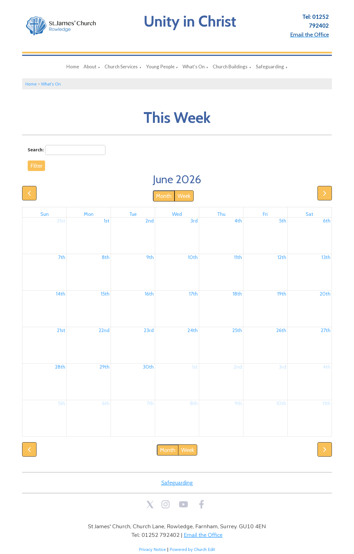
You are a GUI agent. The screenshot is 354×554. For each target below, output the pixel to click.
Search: (36, 149)
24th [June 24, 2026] (193, 330)
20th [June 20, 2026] (325, 294)
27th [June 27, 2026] (325, 330)
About (90, 66)
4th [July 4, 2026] (326, 367)
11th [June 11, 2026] (238, 257)
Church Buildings (230, 66)
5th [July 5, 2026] (61, 403)
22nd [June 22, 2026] (104, 330)
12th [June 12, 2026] (281, 257)
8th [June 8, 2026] (106, 257)
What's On (194, 66)
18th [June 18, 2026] (237, 294)
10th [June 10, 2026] (193, 257)
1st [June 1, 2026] (107, 221)
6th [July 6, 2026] (106, 403)
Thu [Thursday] (221, 214)
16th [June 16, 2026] (149, 294)
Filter (36, 165)
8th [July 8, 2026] (194, 403)
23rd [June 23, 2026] (149, 330)
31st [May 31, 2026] (61, 221)
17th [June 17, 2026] (193, 294)
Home (72, 66)
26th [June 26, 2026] (281, 330)
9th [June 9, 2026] (150, 257)
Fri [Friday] (265, 214)
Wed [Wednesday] (177, 214)
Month (163, 196)
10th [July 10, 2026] (281, 403)
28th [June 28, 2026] (60, 367)
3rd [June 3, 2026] (194, 221)
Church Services (121, 66)
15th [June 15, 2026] (105, 294)
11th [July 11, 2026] (326, 403)
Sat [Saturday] (309, 214)
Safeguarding (270, 66)
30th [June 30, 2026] (148, 367)
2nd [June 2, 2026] (149, 221)
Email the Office (203, 535)
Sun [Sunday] (44, 214)
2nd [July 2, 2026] (238, 367)
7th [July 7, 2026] (150, 403)
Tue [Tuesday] (133, 214)
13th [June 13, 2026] (325, 257)
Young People (160, 66)
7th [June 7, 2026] (61, 257)
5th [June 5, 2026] (282, 221)
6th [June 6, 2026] (326, 221)
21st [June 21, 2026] (61, 330)
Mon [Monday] (88, 214)
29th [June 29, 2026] (105, 367)
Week (184, 196)
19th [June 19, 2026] (281, 294)
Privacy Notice (152, 549)
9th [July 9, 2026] (238, 403)
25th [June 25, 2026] (237, 330)
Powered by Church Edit (192, 549)
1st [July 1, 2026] (195, 367)
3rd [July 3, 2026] (282, 367)
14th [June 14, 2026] (60, 294)
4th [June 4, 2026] (238, 221)
